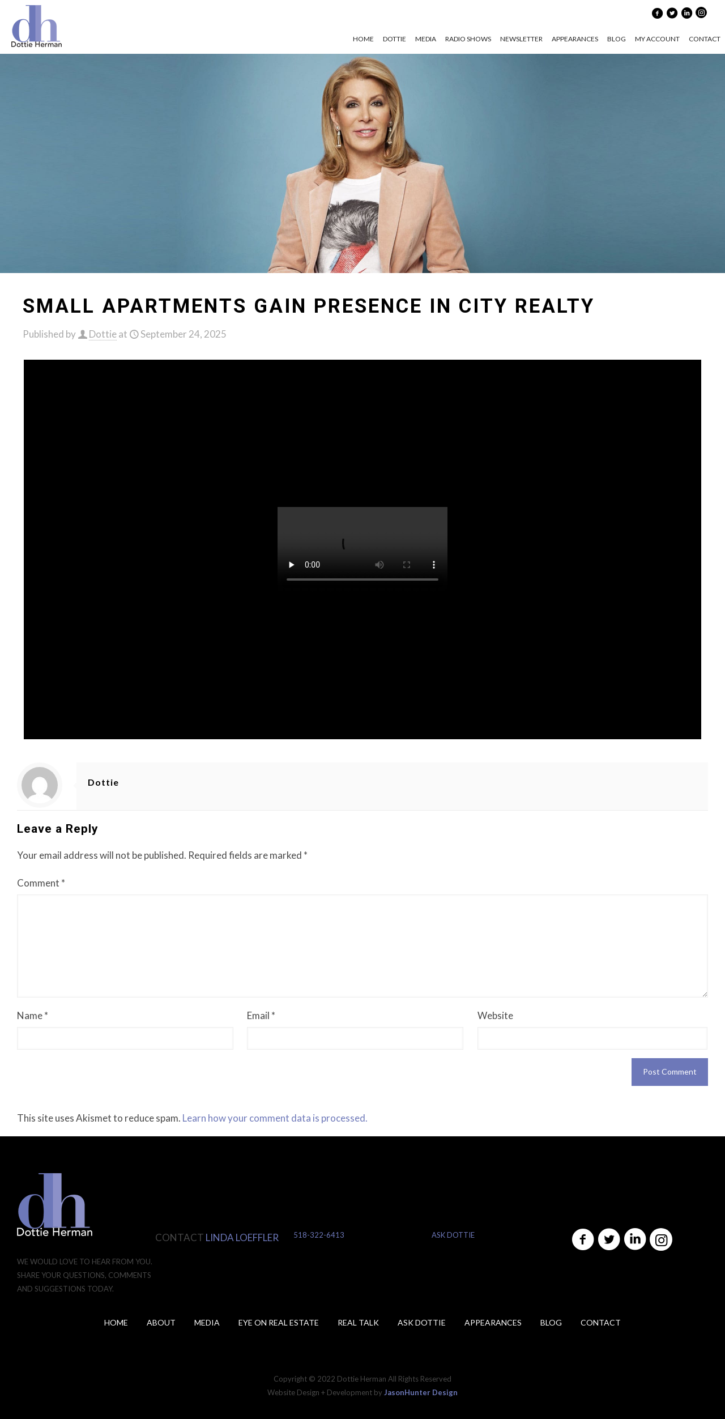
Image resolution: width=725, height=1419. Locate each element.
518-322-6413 (318, 1234)
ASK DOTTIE (453, 1234)
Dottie (103, 334)
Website (495, 1015)
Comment (41, 883)
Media (207, 1322)
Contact (601, 1322)
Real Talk (358, 1322)
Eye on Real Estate (278, 1322)
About (161, 1322)
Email (261, 1015)
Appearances (493, 1322)
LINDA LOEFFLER (242, 1237)
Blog (551, 1322)
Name (32, 1015)
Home (116, 1322)
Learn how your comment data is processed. (275, 1118)
